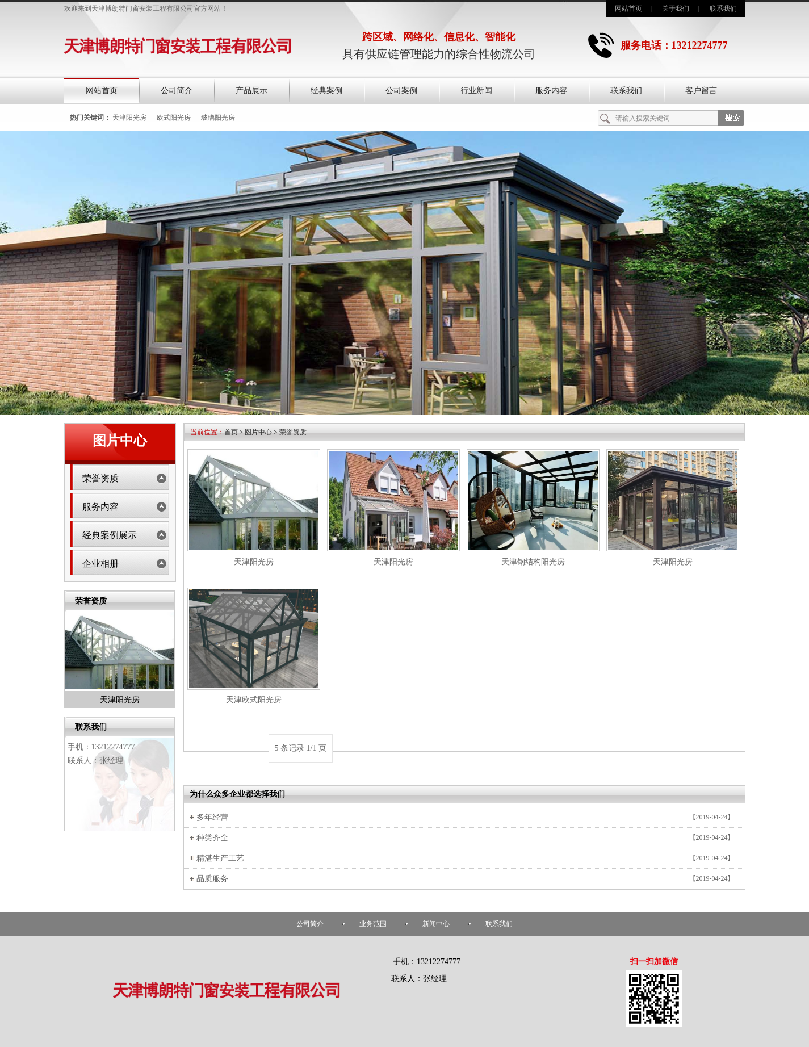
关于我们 (675, 8)
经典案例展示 (109, 535)
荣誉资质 (100, 478)
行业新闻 (476, 90)
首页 (231, 432)
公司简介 (176, 90)
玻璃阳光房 (218, 118)
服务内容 (551, 90)
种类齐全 (212, 838)
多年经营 (212, 817)
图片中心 (258, 432)
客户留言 (701, 90)
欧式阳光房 (174, 118)
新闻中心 (436, 924)
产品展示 (251, 90)
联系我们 (723, 8)
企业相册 (100, 563)
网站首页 (628, 8)
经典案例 (326, 90)
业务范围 (373, 924)
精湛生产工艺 (220, 858)
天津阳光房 (129, 118)
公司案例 (401, 90)
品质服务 (212, 878)
